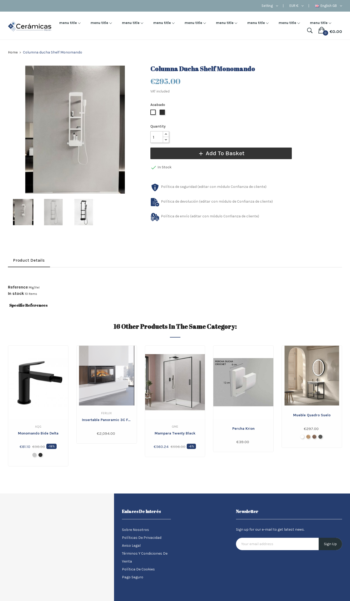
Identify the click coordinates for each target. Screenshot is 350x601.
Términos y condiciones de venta (144, 557)
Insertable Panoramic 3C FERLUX (106, 420)
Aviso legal (131, 545)
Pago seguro (132, 577)
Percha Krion (243, 428)
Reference (18, 287)
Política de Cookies (138, 569)
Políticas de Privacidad (141, 537)
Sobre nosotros (135, 529)
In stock (16, 293)
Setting (267, 6)
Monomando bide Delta (38, 433)
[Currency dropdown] (296, 6)
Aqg (38, 426)
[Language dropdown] (328, 6)
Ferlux (106, 413)
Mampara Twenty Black (175, 433)
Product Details (29, 260)
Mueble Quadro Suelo (312, 415)
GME (175, 426)
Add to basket (217, 153)
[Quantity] (156, 137)
